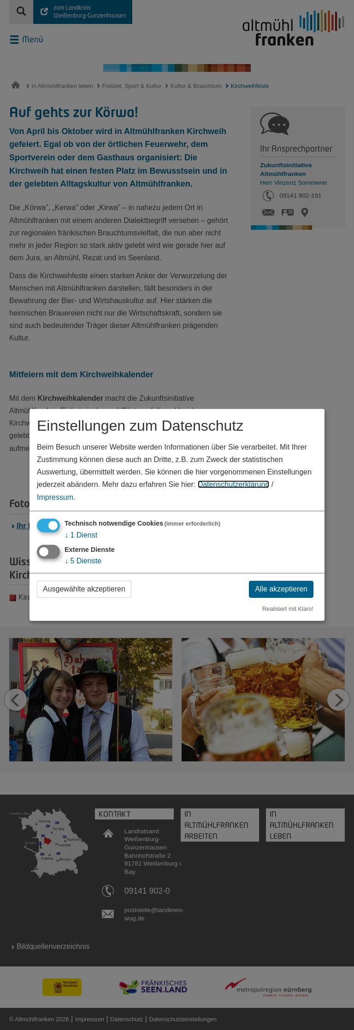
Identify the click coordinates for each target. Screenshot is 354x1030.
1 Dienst (81, 534)
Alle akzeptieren (281, 589)
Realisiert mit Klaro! (287, 608)
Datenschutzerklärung (234, 484)
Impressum (55, 497)
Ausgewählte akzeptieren (84, 589)
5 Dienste (83, 561)
